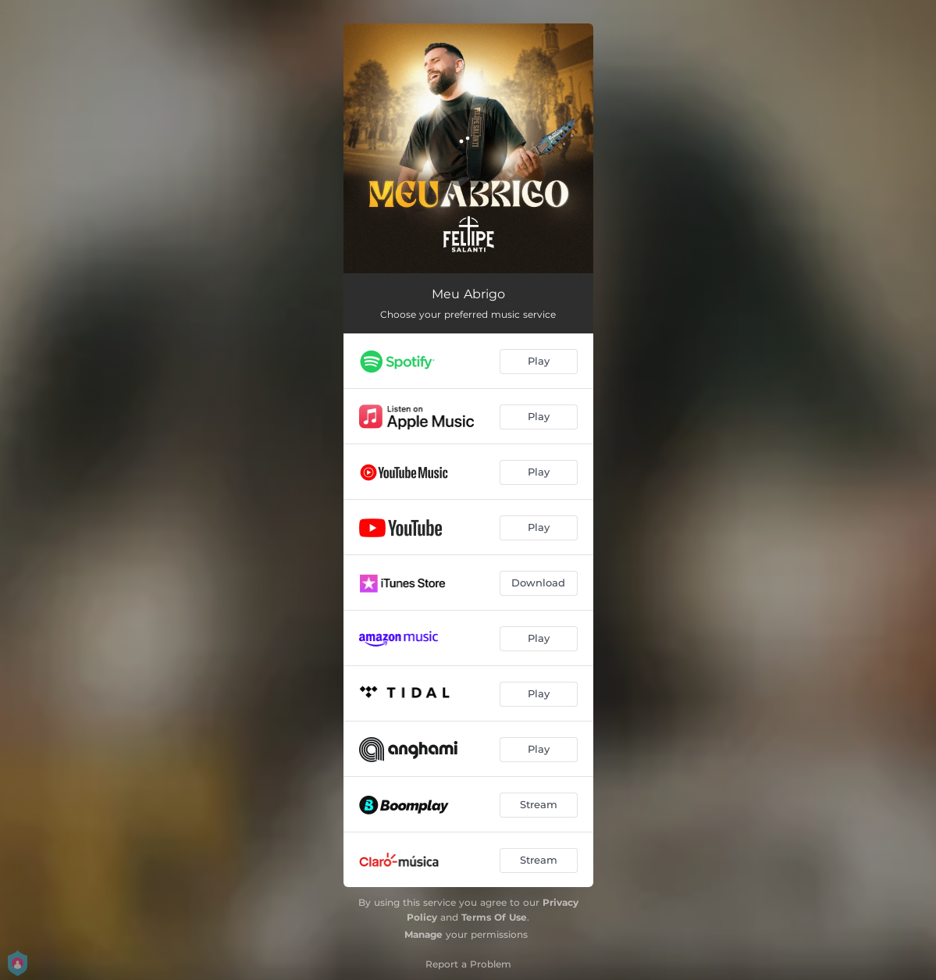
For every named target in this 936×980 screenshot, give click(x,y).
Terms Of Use (494, 917)
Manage (423, 934)
